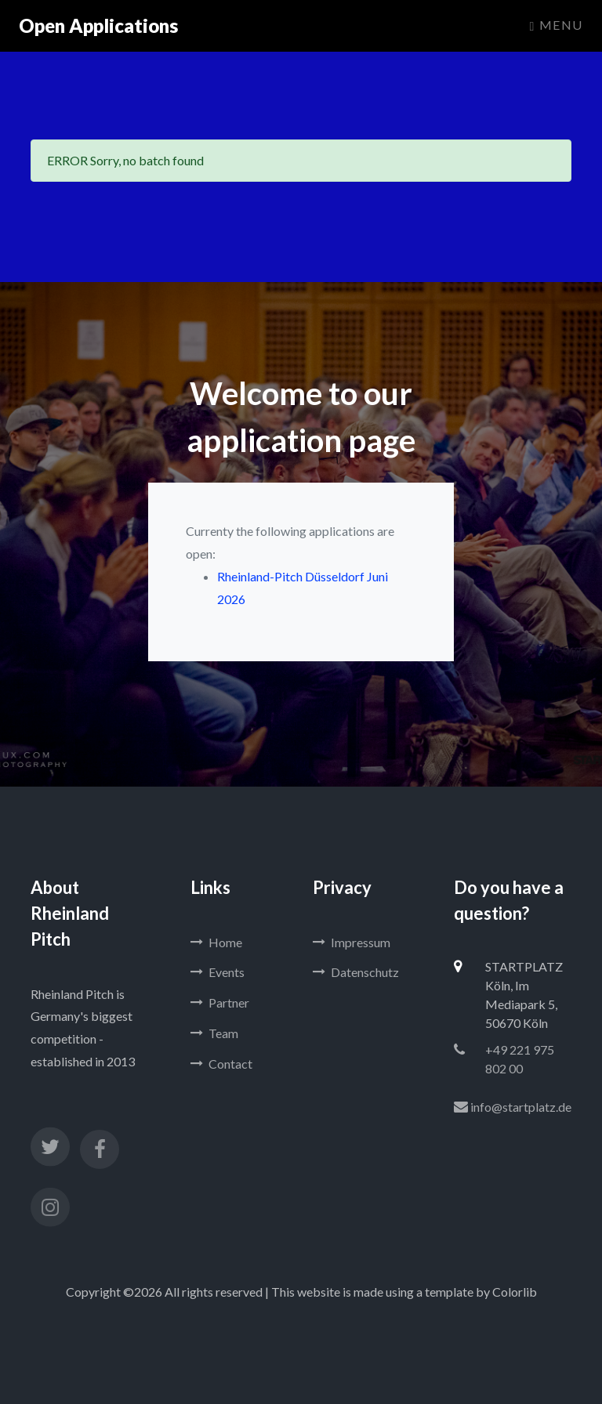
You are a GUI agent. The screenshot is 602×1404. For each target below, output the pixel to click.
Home (216, 942)
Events (217, 971)
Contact (221, 1063)
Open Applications (98, 25)
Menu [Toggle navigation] (556, 25)
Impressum (351, 942)
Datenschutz (356, 971)
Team (214, 1033)
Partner (219, 1002)
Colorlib (514, 1291)
